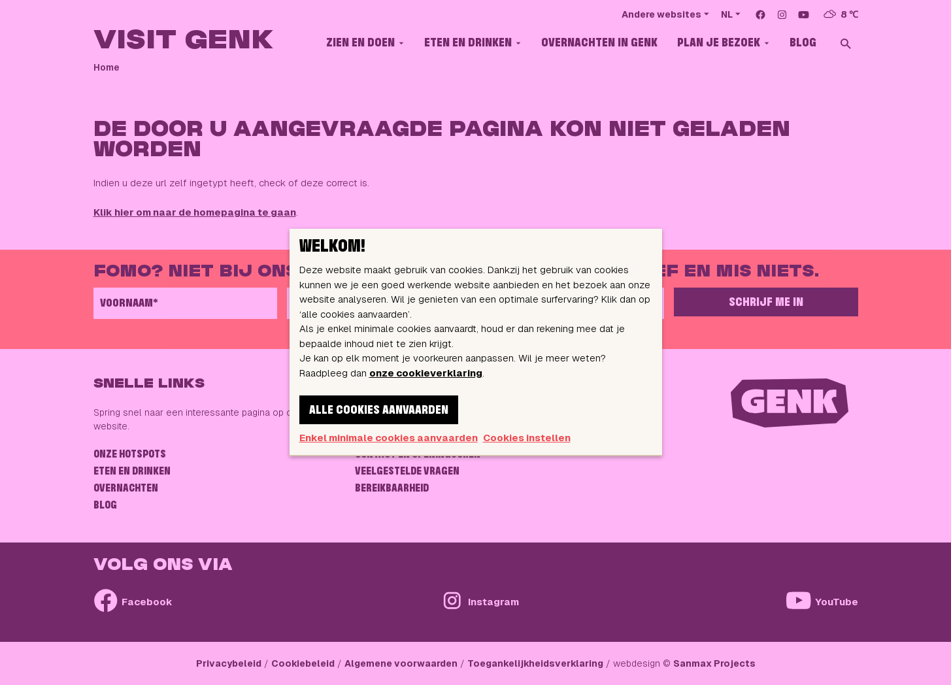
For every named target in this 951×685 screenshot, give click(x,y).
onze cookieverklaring (425, 373)
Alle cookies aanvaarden (378, 410)
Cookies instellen (527, 437)
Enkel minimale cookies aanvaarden (388, 437)
